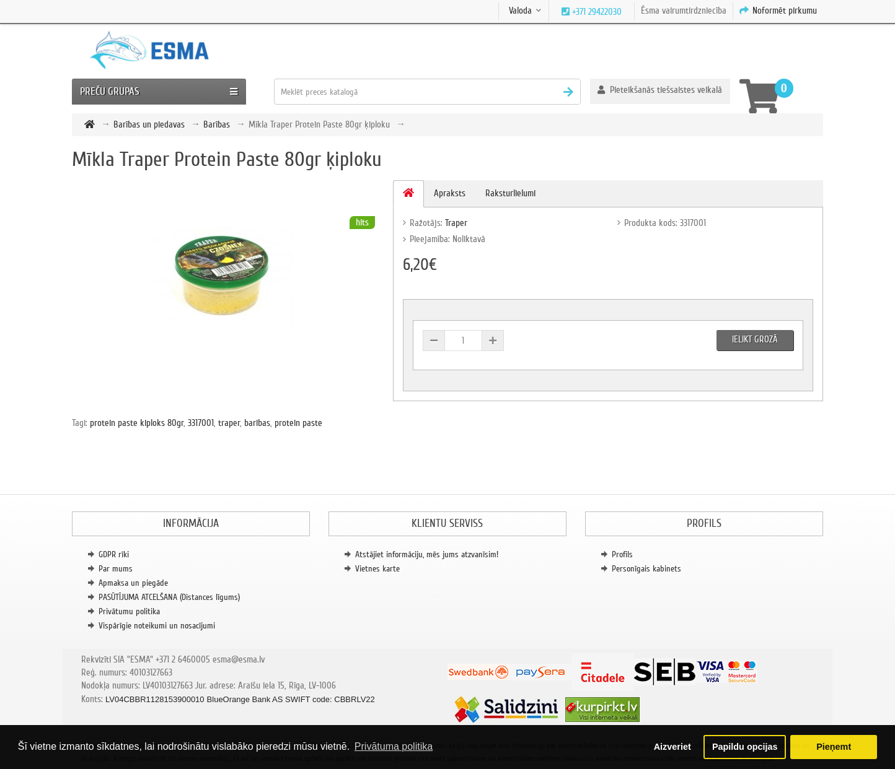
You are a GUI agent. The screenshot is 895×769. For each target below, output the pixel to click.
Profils (622, 554)
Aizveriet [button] (672, 747)
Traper (456, 222)
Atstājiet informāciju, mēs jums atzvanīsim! (426, 554)
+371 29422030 (596, 11)
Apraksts (449, 193)
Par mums (116, 568)
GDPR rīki (114, 554)
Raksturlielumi (510, 193)
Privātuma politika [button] (394, 746)
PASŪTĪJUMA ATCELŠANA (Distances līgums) (169, 597)
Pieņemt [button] (833, 747)
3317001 (201, 422)
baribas (257, 422)
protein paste (298, 422)
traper (229, 422)
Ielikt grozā (755, 339)
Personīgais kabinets (646, 568)
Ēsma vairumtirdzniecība (683, 10)
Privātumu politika (129, 611)
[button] (660, 91)
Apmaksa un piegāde (133, 583)
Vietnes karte (377, 568)
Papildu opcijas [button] (745, 747)
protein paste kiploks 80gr (136, 422)
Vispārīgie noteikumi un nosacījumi (157, 625)
